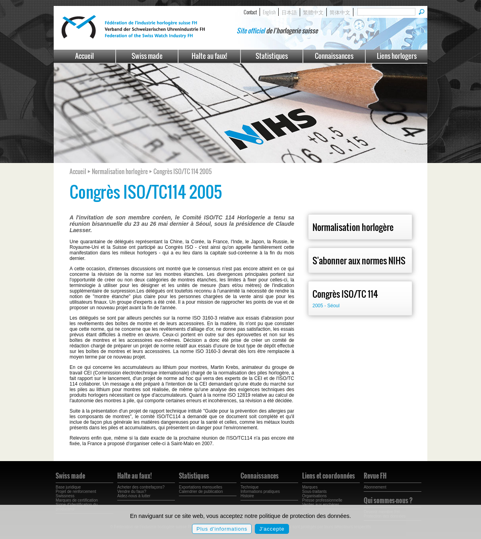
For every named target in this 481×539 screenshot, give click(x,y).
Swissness (65, 496)
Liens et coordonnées (328, 476)
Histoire (247, 496)
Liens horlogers (397, 56)
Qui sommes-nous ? (388, 500)
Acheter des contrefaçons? (141, 487)
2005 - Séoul (325, 305)
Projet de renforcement (76, 491)
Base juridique (68, 487)
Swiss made (147, 56)
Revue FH (375, 476)
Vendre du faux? (131, 491)
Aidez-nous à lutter (133, 496)
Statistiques (272, 56)
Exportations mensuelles (200, 487)
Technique (249, 487)
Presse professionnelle (322, 500)
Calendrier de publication (201, 491)
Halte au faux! (209, 56)
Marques (310, 487)
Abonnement (375, 487)
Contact (250, 12)
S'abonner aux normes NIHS (358, 260)
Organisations (314, 496)
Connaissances (334, 56)
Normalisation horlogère (353, 227)
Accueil (84, 56)
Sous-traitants (314, 491)
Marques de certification (77, 500)
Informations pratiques (260, 491)
